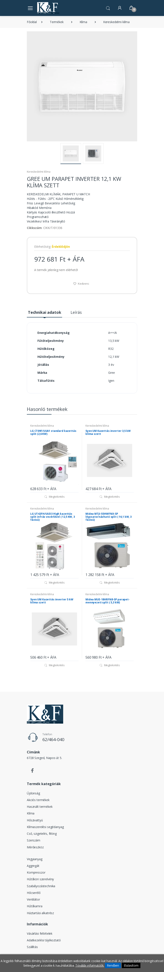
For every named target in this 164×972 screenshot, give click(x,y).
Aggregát (33, 866)
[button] (108, 7)
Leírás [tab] (76, 312)
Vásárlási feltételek (39, 933)
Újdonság (33, 793)
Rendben (113, 965)
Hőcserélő (33, 893)
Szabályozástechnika (41, 886)
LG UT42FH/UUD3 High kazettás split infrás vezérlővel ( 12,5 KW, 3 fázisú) (52, 517)
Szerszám (33, 840)
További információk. (89, 965)
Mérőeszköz (35, 847)
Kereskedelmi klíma (116, 22)
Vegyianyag (34, 859)
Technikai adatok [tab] (44, 312)
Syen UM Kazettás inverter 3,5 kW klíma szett (107, 432)
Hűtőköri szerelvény (40, 879)
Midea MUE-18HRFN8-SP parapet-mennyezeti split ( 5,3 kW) (107, 601)
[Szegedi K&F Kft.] (48, 8)
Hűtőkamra (34, 906)
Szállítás (32, 947)
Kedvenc (81, 284)
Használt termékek (40, 807)
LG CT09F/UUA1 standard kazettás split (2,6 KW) (53, 432)
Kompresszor (36, 872)
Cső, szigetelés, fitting (42, 834)
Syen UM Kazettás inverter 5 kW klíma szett (51, 601)
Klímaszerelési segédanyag (45, 827)
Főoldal (32, 22)
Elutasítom (131, 965)
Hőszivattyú (35, 820)
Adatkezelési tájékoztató (44, 940)
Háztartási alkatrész (40, 913)
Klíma (83, 22)
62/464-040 (53, 739)
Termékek (57, 22)
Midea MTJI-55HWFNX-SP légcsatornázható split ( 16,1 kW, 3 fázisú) (108, 517)
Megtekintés (54, 497)
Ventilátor (33, 899)
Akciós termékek (38, 800)
